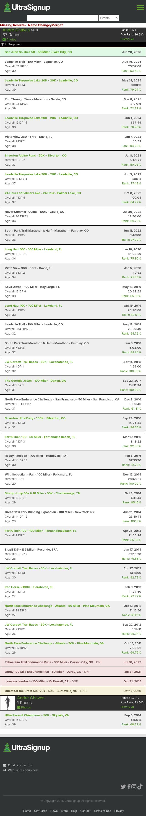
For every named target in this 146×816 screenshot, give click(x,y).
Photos (9, 39)
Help (74, 811)
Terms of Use (102, 811)
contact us (24, 765)
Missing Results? (13, 25)
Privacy (119, 811)
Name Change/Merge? (45, 25)
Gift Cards (40, 811)
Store (64, 811)
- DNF (53, 662)
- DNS (45, 691)
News (54, 811)
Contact (85, 811)
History (127, 39)
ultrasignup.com (27, 770)
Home (27, 811)
